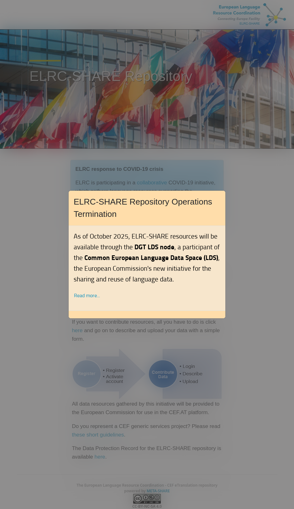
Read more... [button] (87, 295)
